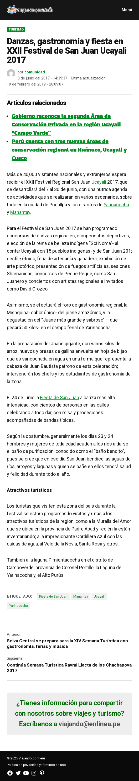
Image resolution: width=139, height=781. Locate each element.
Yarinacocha (116, 204)
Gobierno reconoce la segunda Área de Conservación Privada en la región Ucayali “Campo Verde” (66, 124)
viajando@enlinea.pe (89, 724)
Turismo (16, 29)
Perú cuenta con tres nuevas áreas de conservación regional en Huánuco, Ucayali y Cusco (69, 149)
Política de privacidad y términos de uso (36, 765)
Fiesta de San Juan (59, 397)
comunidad (34, 72)
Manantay (20, 212)
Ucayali (98, 182)
